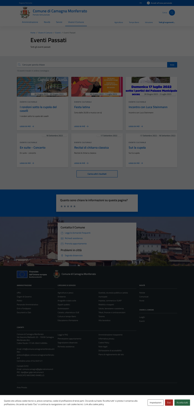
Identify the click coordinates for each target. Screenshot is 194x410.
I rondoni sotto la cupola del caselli (38, 109)
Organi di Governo (24, 296)
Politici (19, 300)
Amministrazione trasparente (110, 334)
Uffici (19, 292)
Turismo (101, 316)
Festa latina (82, 107)
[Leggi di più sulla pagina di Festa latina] (81, 126)
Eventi (142, 321)
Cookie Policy (103, 342)
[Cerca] (172, 12)
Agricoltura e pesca (65, 292)
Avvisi (141, 300)
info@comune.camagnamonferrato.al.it (38, 348)
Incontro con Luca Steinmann (148, 107)
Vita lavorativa (104, 320)
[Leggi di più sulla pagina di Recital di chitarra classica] (81, 163)
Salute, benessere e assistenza (111, 308)
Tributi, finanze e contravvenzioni (111, 312)
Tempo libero (134, 22)
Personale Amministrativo (27, 304)
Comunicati (143, 296)
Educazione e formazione (68, 320)
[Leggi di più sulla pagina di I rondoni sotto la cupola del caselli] (27, 126)
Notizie (142, 292)
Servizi (59, 22)
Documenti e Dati (24, 312)
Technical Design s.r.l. (33, 402)
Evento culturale (28, 102)
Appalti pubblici (64, 304)
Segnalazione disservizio (67, 342)
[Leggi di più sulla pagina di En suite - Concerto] (27, 163)
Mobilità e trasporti (106, 304)
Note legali (102, 346)
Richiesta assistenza (66, 346)
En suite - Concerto (32, 147)
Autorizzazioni (63, 308)
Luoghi (142, 317)
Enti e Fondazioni (24, 308)
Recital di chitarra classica (91, 147)
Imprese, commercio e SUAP (109, 300)
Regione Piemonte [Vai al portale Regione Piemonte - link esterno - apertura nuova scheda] (25, 3)
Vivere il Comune (76, 22)
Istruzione (149, 22)
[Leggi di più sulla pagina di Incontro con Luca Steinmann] (136, 126)
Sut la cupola (137, 147)
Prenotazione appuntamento (69, 338)
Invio (172, 64)
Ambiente (62, 296)
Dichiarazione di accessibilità (109, 350)
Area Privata (22, 387)
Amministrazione (30, 22)
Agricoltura (118, 22)
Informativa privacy (106, 338)
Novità (47, 22)
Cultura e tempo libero (67, 316)
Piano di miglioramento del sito (111, 354)
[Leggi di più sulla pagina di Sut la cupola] (136, 163)
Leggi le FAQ (63, 334)
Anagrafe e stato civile (67, 300)
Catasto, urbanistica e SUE (68, 312)
